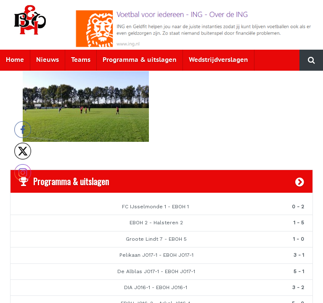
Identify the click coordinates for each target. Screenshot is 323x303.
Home (15, 60)
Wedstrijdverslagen (218, 60)
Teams (80, 60)
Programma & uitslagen (140, 60)
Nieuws (47, 60)
